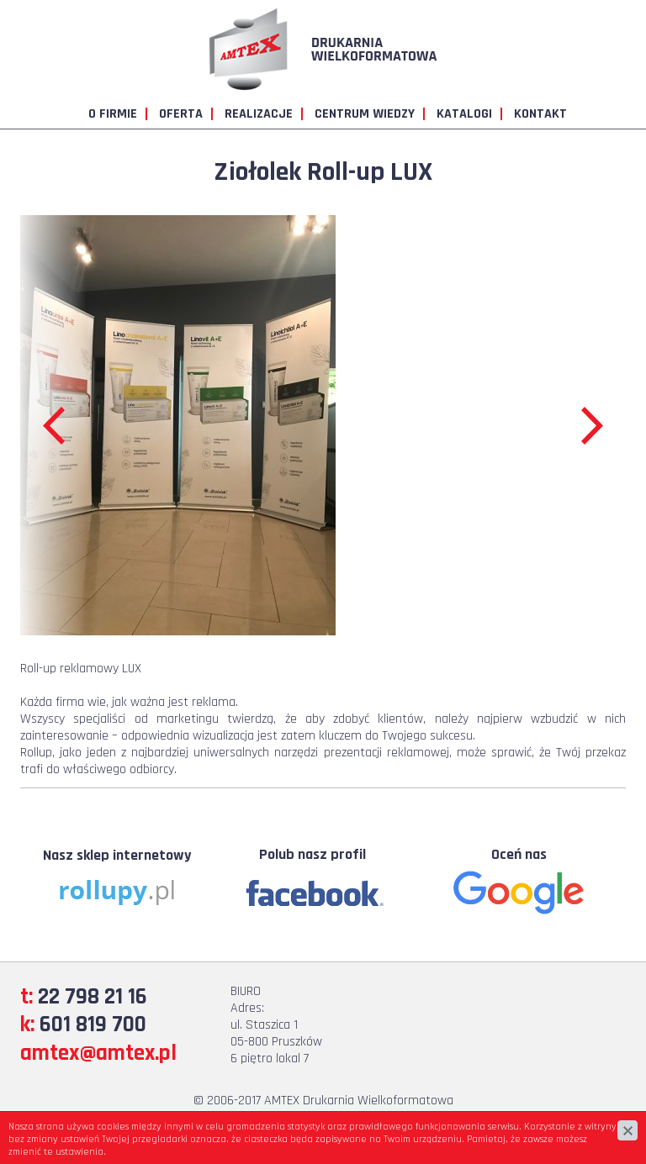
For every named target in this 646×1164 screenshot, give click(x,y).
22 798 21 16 (92, 996)
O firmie (112, 114)
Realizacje (259, 114)
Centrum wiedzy (365, 114)
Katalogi (464, 114)
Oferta (181, 114)
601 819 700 (93, 1024)
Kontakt (540, 114)
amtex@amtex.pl (98, 1053)
